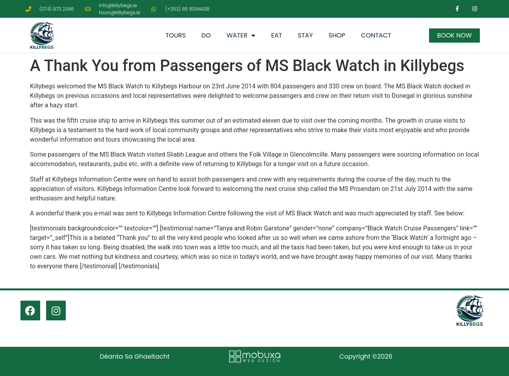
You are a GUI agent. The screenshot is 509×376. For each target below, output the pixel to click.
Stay (305, 35)
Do (206, 35)
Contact (376, 35)
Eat (276, 35)
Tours (175, 35)
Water (241, 35)
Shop (337, 35)
